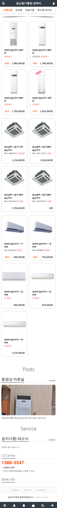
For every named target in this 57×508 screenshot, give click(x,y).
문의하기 (27, 490)
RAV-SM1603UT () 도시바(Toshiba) (41, 201)
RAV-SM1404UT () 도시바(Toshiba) (13, 201)
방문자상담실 (14, 471)
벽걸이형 (29, 10)
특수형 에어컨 (44, 10)
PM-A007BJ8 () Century (14, 250)
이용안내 (15, 490)
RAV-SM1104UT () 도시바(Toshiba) (41, 153)
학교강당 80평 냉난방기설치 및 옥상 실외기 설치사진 (24, 418)
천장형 (18, 10)
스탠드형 (7, 10)
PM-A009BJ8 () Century (42, 250)
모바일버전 (41, 490)
